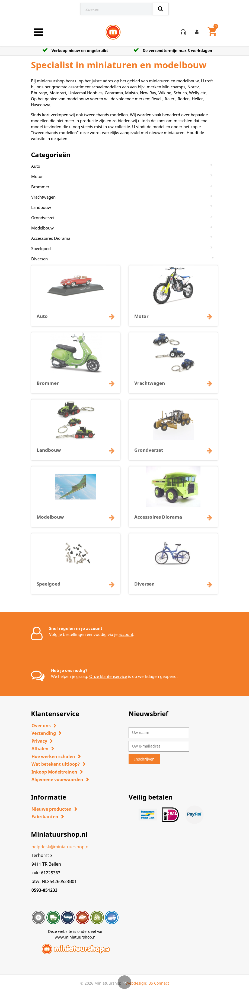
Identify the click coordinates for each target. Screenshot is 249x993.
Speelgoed (41, 248)
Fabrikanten (44, 817)
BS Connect (158, 983)
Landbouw (41, 207)
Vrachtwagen (43, 197)
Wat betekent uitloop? (55, 764)
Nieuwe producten (51, 809)
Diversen (39, 258)
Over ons (41, 726)
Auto (35, 166)
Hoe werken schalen (53, 756)
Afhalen (40, 749)
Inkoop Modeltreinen (54, 772)
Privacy (39, 741)
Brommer (40, 186)
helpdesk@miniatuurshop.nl (60, 847)
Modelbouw (42, 228)
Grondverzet (43, 217)
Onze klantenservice (108, 676)
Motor (37, 176)
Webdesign (136, 983)
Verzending (43, 733)
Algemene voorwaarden (57, 779)
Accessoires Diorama (50, 238)
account (126, 634)
